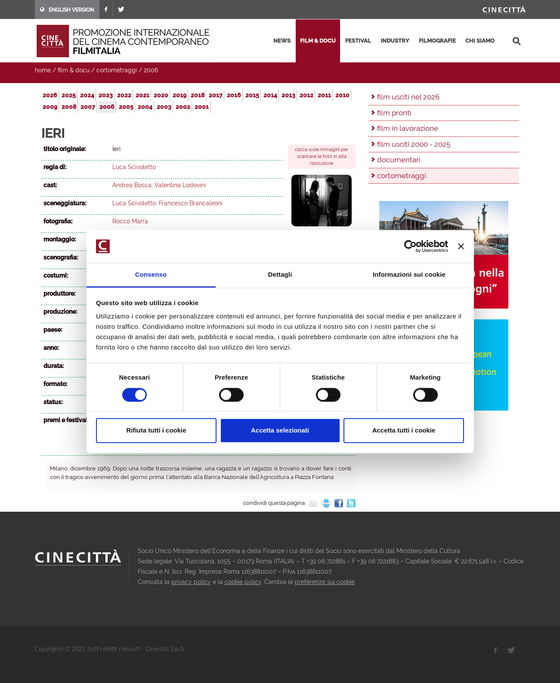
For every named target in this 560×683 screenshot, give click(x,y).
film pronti (394, 112)
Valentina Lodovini (180, 185)
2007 (87, 106)
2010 (342, 95)
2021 (142, 95)
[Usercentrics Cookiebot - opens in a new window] (410, 246)
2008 (69, 106)
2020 (161, 95)
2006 (151, 70)
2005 (126, 106)
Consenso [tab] (151, 274)
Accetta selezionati (280, 430)
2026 (50, 95)
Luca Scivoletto (134, 167)
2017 (216, 95)
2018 (197, 95)
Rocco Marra (130, 221)
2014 (270, 95)
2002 (183, 106)
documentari (399, 159)
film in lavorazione (407, 128)
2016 (234, 95)
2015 (252, 95)
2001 (202, 106)
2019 (179, 95)
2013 (288, 95)
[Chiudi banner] (461, 246)
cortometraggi (116, 70)
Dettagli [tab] (280, 274)
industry (395, 40)
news (282, 40)
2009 (50, 106)
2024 (87, 95)
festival (358, 40)
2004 (145, 106)
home (43, 70)
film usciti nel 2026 (408, 97)
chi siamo (480, 40)
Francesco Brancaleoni (191, 203)
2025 (69, 95)
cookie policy (243, 581)
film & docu (318, 40)
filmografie (437, 40)
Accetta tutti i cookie (404, 430)
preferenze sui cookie (325, 581)
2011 (324, 95)
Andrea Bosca (132, 185)
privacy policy (191, 581)
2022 (124, 95)
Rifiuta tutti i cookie (156, 430)
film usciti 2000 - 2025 (413, 144)
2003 (164, 106)
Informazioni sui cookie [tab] (409, 274)
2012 (306, 95)
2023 (106, 95)
